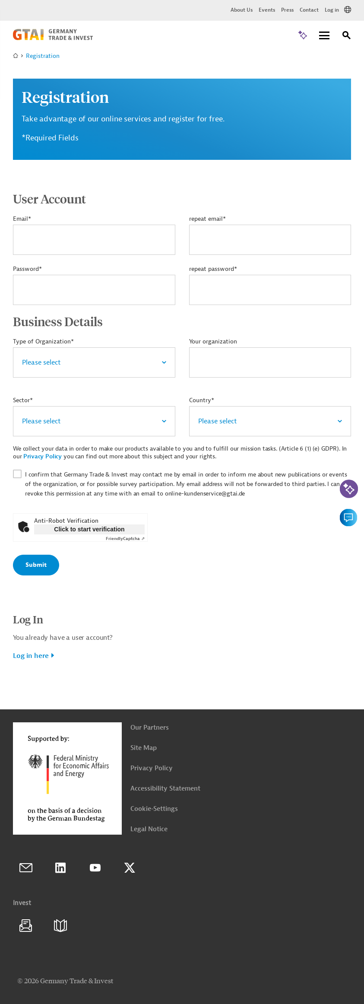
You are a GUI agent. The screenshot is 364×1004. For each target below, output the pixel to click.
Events (267, 9)
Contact (309, 9)
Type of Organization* (43, 341)
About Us (242, 9)
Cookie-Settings (154, 809)
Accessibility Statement (165, 789)
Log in (332, 9)
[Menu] (324, 36)
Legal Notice (149, 829)
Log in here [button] (31, 655)
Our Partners (149, 728)
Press (287, 9)
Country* (201, 400)
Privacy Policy (42, 456)
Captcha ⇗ (125, 538)
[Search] (346, 36)
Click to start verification (89, 529)
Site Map (143, 748)
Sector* (23, 400)
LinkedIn (60, 868)
